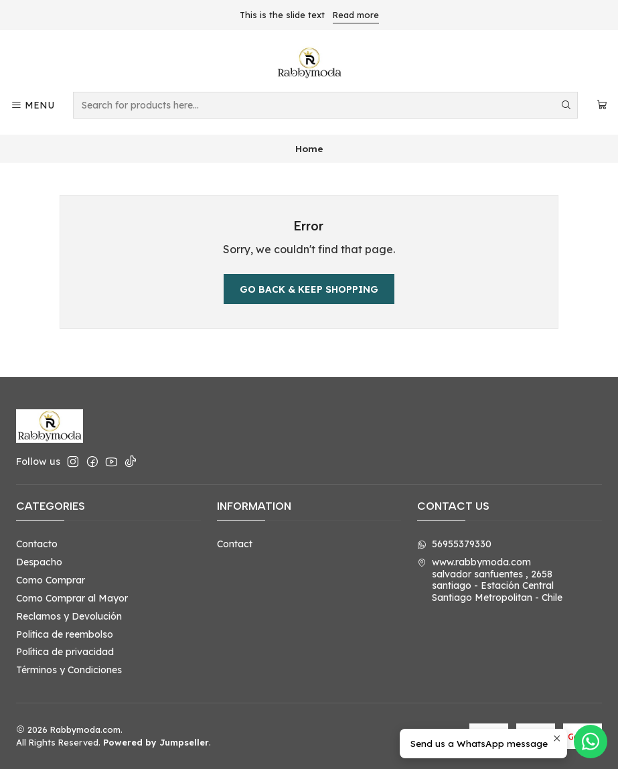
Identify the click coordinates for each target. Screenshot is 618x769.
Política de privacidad (65, 652)
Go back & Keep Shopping (309, 289)
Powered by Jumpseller (156, 742)
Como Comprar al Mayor (72, 598)
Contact (234, 544)
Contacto (37, 544)
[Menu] (32, 105)
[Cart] (602, 105)
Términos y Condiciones (69, 670)
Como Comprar (50, 580)
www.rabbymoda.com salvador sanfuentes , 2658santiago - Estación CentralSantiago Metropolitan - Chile (489, 580)
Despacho (39, 562)
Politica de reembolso (64, 634)
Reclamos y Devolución (69, 616)
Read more (356, 14)
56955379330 (454, 544)
